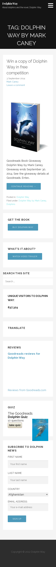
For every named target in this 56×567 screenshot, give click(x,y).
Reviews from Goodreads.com (27, 390)
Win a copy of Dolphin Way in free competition (27, 67)
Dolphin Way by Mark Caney (32, 200)
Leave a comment (16, 85)
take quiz (15, 425)
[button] (51, 5)
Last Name (15, 473)
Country (14, 489)
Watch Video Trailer (25, 256)
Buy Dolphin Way (23, 227)
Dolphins (11, 204)
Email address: (28, 505)
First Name (15, 456)
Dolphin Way (10, 3)
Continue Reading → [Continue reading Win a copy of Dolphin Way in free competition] (23, 186)
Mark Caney (13, 81)
